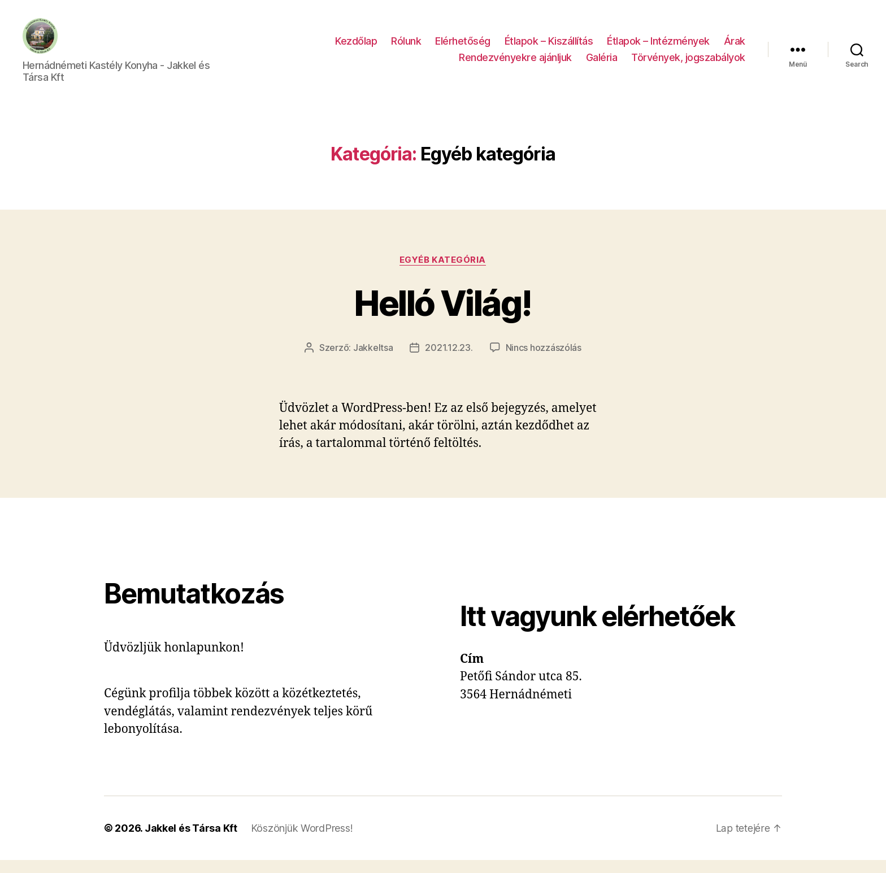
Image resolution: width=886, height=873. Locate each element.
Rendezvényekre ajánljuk (515, 64)
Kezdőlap (356, 47)
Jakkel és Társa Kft (191, 841)
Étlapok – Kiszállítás (549, 47)
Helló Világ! (443, 316)
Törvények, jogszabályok (688, 64)
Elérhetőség (462, 47)
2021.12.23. (448, 361)
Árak (734, 47)
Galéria (602, 64)
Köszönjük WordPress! (302, 841)
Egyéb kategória (442, 273)
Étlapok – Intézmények (658, 47)
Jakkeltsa (373, 361)
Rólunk (406, 47)
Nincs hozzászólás (543, 361)
